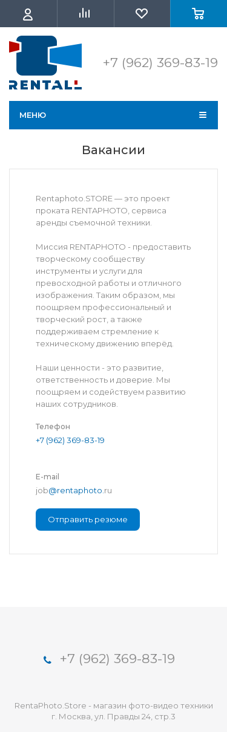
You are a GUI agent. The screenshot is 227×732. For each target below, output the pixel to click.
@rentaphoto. (76, 490)
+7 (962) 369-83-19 (70, 440)
